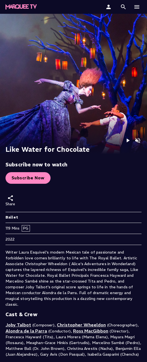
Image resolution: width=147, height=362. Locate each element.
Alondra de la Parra (26, 331)
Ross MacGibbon (90, 331)
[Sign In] (109, 7)
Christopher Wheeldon (81, 325)
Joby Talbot (18, 325)
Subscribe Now (28, 177)
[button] (21, 7)
